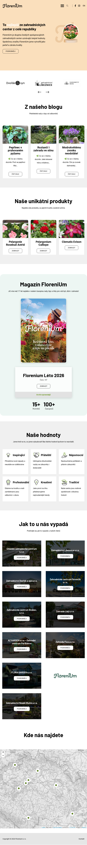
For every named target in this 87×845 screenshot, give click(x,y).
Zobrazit (15, 251)
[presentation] (39, 92)
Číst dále (15, 174)
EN (84, 6)
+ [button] (3, 752)
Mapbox (84, 827)
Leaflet (43, 827)
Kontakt (81, 839)
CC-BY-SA (72, 827)
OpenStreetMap (57, 827)
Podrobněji (10, 51)
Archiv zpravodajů (43, 394)
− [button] (3, 755)
